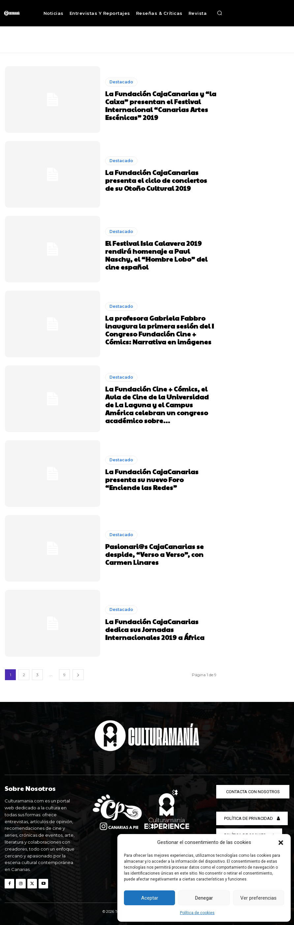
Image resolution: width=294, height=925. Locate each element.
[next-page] (78, 674)
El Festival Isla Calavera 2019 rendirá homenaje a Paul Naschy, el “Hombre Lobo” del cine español (156, 255)
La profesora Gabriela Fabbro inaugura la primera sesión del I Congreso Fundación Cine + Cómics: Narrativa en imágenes (159, 329)
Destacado (121, 81)
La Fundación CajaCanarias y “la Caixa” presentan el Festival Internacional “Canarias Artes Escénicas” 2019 (160, 105)
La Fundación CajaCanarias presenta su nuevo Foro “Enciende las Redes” (151, 479)
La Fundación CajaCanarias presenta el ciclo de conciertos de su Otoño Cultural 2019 (156, 180)
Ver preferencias (258, 898)
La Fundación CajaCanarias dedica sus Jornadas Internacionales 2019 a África (154, 629)
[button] (281, 842)
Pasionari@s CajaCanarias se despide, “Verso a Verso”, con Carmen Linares (154, 554)
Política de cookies (197, 913)
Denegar (204, 898)
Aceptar (149, 898)
